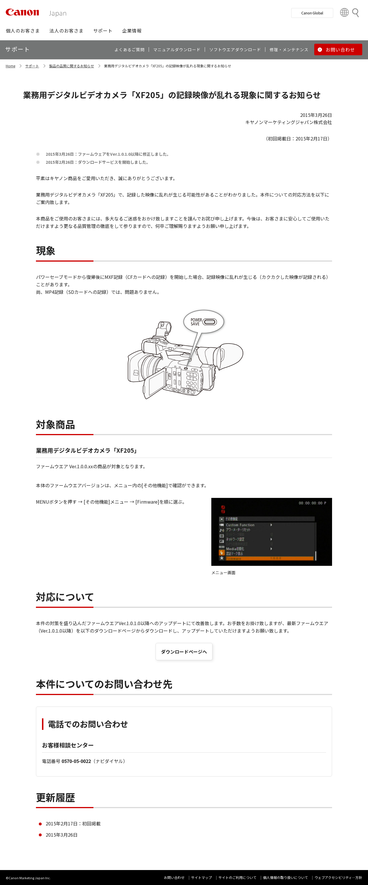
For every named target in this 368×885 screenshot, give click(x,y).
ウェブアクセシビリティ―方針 (338, 877)
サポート (32, 65)
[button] (23, 30)
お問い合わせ (174, 877)
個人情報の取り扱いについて (285, 877)
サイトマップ (201, 877)
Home (10, 65)
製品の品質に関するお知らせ (71, 65)
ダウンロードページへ (184, 651)
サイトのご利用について (237, 877)
